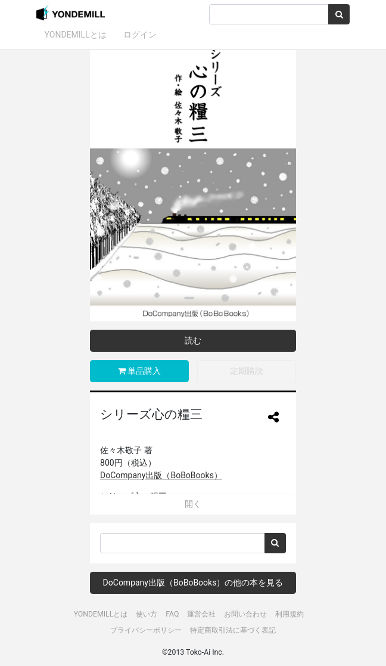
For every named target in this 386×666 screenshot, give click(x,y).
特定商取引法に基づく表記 (233, 630)
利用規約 (289, 614)
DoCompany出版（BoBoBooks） (161, 475)
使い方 (146, 614)
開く (193, 504)
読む (193, 340)
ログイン (140, 34)
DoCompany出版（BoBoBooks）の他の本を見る (193, 582)
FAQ (172, 614)
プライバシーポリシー (146, 630)
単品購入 (139, 371)
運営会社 (201, 614)
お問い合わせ (245, 614)
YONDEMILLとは (76, 34)
